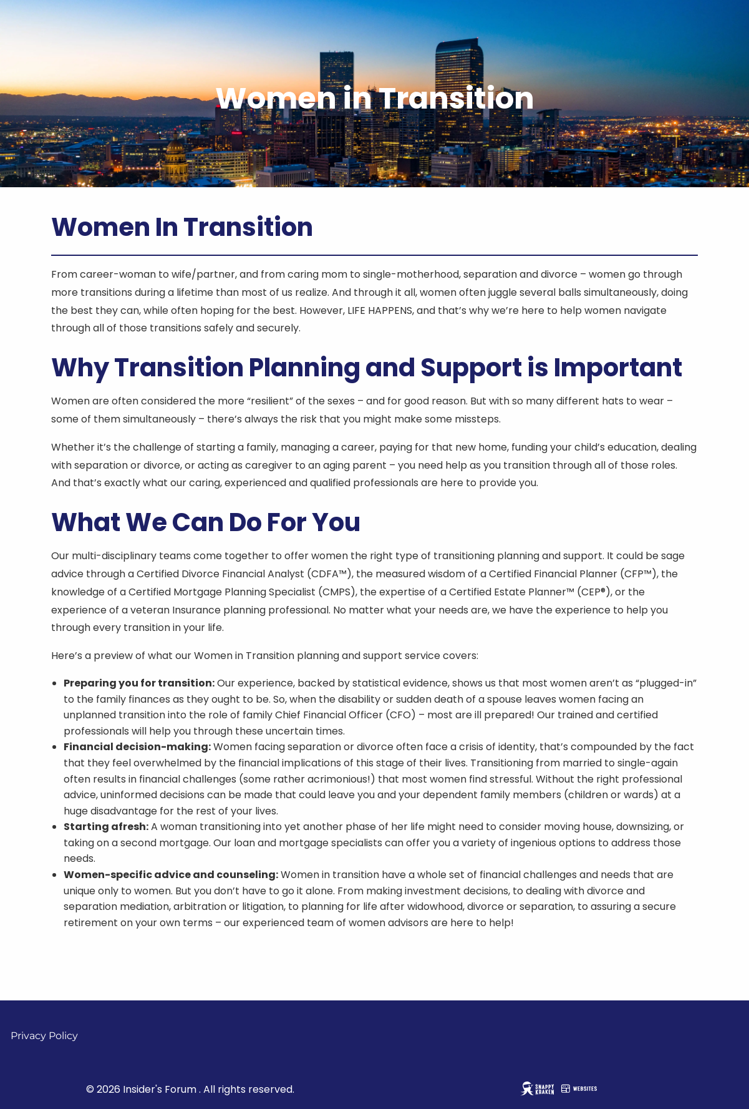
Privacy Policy (44, 1036)
